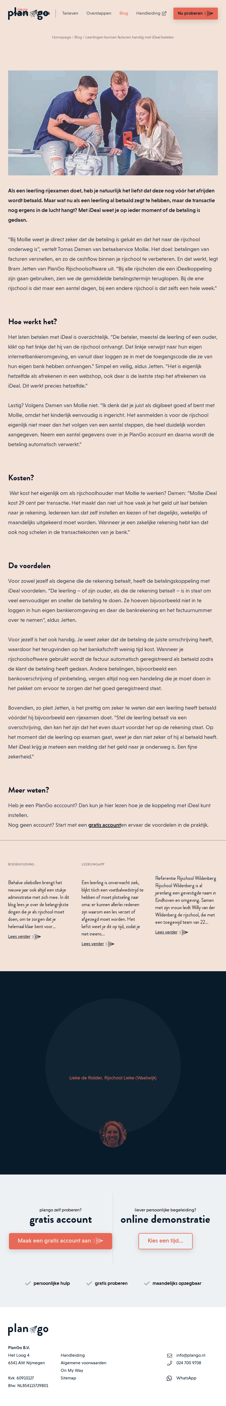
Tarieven (70, 13)
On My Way (72, 1371)
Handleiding (151, 13)
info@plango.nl (190, 1355)
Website (20, 13)
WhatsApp (186, 1378)
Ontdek (43, 13)
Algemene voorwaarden (83, 1363)
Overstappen (98, 13)
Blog (124, 13)
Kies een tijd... (165, 1241)
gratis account (104, 825)
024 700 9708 (188, 1363)
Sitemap (68, 1378)
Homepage (61, 37)
